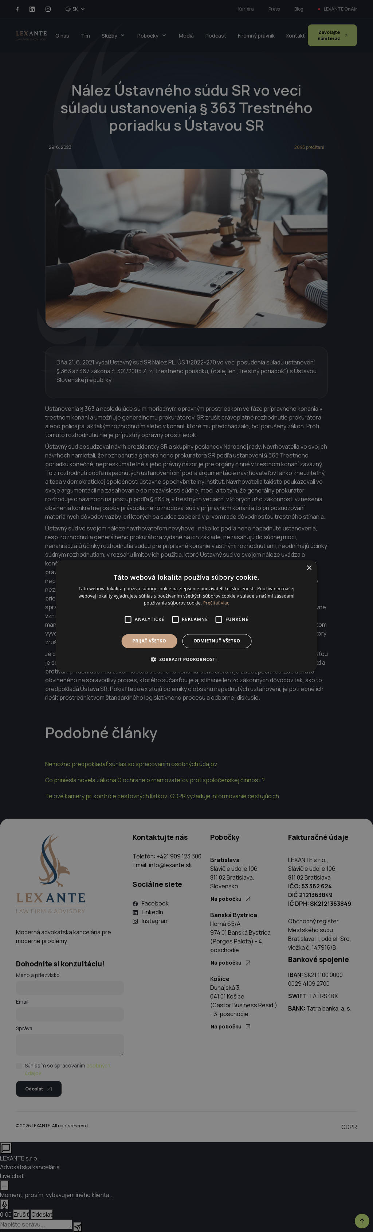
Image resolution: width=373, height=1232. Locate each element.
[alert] (186, 616)
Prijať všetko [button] (149, 641)
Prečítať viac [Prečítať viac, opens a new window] (216, 603)
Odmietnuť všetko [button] (216, 641)
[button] (186, 659)
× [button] (308, 568)
